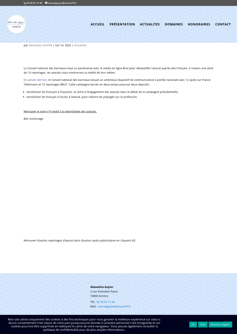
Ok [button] (193, 324)
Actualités (80, 45)
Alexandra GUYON (40, 45)
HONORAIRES (199, 24)
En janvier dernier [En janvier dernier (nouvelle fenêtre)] (35, 80)
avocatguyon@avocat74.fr (114, 306)
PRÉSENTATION (122, 24)
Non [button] (202, 324)
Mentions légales (220, 324)
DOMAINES (174, 24)
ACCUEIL (98, 24)
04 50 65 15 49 (34, 3)
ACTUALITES (150, 24)
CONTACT (223, 24)
